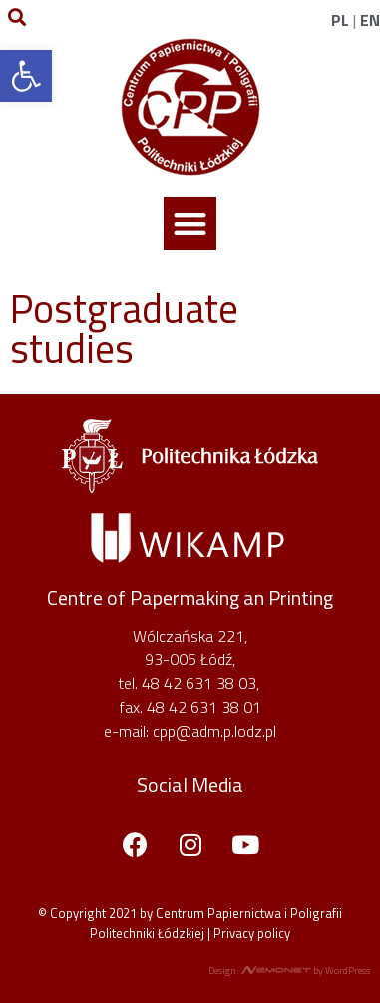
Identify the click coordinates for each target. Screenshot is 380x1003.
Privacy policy (251, 933)
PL (340, 20)
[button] (190, 223)
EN (370, 20)
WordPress (347, 970)
